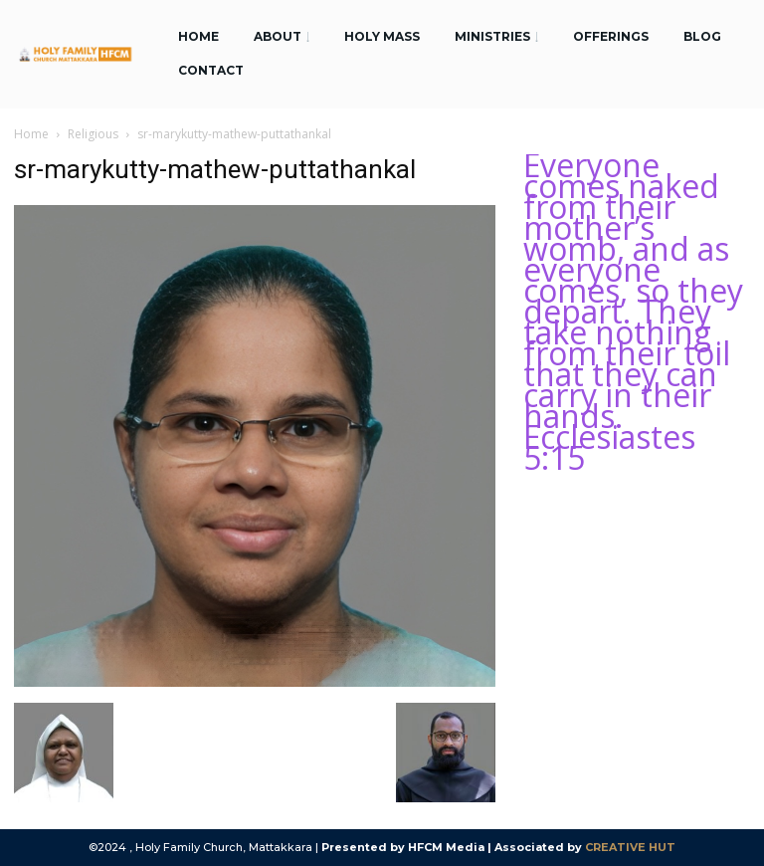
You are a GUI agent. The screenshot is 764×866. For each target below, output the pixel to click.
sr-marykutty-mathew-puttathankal (215, 169)
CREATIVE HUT (630, 847)
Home (31, 133)
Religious (93, 133)
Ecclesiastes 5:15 (609, 447)
